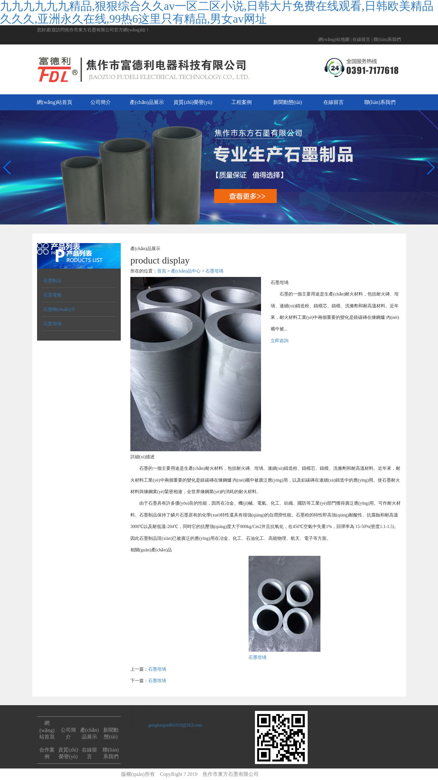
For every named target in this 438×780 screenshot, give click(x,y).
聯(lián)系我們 (387, 39)
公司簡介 (100, 102)
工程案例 (241, 102)
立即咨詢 (279, 340)
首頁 (161, 271)
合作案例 (47, 753)
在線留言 (361, 39)
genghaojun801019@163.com (175, 725)
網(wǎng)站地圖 (333, 39)
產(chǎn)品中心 (186, 271)
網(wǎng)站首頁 (54, 102)
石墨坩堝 (214, 271)
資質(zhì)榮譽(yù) (192, 102)
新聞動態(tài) (287, 102)
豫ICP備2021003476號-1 (290, 774)
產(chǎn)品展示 (147, 102)
